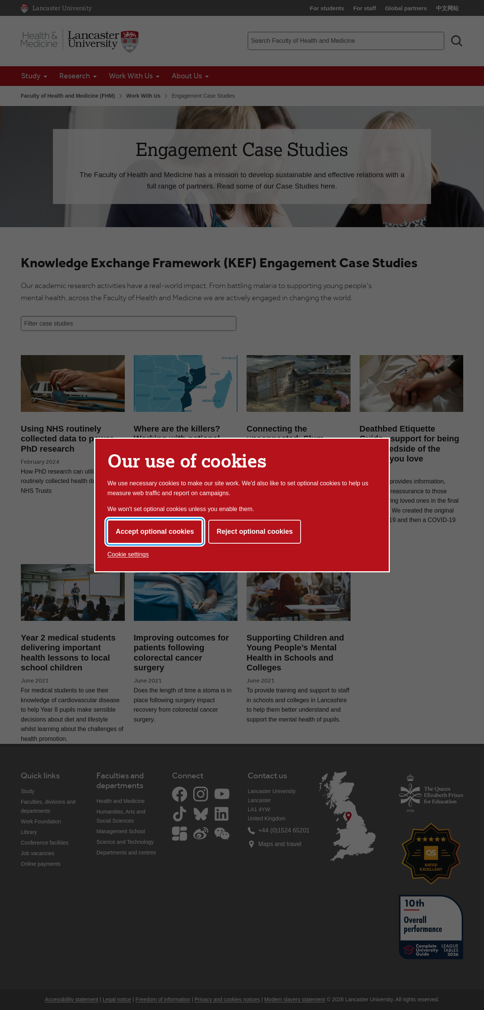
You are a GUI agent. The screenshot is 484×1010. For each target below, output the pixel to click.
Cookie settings (128, 554)
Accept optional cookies (155, 531)
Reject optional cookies (255, 531)
